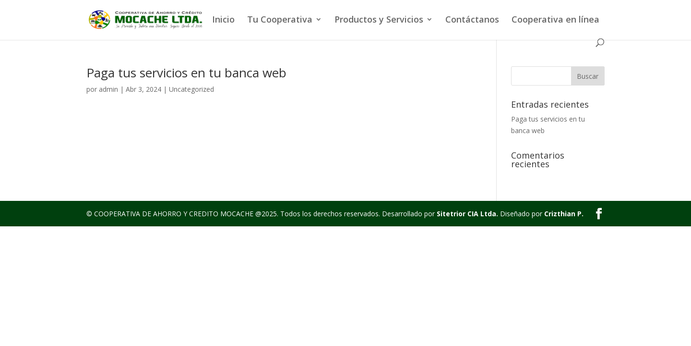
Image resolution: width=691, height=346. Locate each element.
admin (108, 89)
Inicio (223, 20)
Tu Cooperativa (279, 20)
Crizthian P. (564, 213)
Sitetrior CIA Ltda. (467, 213)
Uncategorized (191, 89)
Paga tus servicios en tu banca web (186, 72)
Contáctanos (472, 20)
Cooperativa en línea (555, 20)
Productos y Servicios (378, 20)
